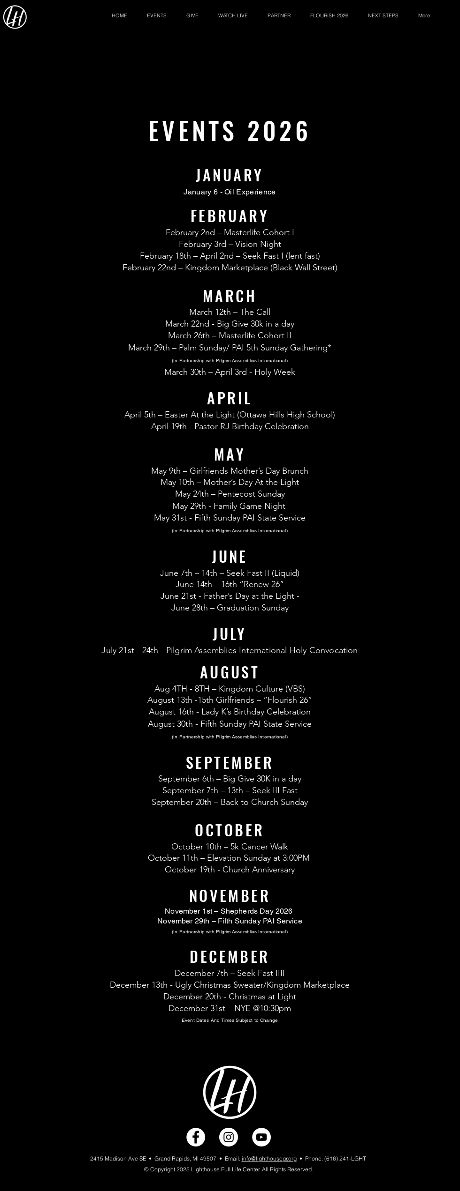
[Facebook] (195, 1137)
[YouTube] (261, 1137)
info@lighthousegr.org (269, 1158)
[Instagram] (228, 1137)
